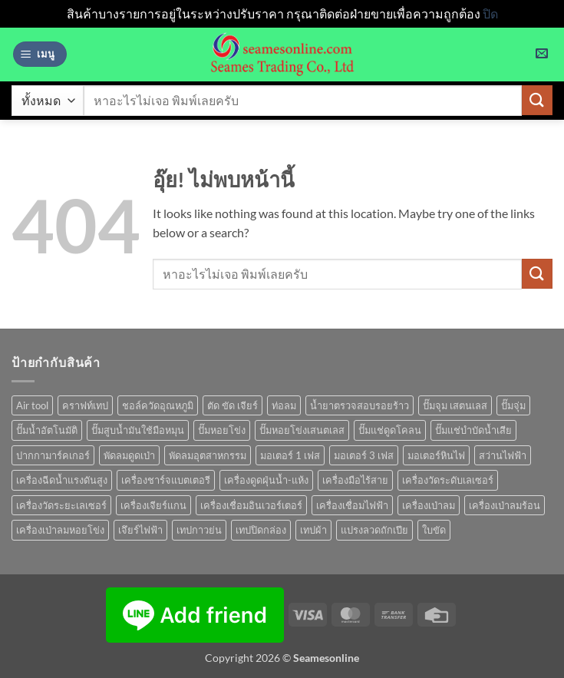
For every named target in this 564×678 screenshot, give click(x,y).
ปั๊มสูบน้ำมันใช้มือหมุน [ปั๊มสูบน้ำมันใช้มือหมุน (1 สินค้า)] (137, 430)
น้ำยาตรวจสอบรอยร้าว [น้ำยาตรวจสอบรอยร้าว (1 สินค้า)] (359, 405)
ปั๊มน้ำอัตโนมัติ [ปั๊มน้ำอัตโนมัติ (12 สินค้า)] (47, 430)
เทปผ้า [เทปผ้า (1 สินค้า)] (313, 530)
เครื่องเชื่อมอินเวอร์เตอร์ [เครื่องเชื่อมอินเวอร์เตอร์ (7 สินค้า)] (251, 505)
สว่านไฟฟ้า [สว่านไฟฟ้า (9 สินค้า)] (502, 455)
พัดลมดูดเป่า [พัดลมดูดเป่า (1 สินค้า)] (129, 455)
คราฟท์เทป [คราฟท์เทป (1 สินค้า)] (85, 405)
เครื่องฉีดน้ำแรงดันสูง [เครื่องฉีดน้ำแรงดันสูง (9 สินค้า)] (61, 480)
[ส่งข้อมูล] (537, 100)
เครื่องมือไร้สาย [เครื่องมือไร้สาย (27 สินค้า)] (355, 480)
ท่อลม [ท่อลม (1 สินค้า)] (284, 405)
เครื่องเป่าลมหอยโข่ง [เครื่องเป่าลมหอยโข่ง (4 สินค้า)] (60, 530)
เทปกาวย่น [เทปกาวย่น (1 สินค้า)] (199, 530)
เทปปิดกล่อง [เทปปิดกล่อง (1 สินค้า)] (261, 530)
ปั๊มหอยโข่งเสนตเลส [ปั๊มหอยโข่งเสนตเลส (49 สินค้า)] (302, 430)
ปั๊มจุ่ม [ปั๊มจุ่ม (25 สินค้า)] (513, 405)
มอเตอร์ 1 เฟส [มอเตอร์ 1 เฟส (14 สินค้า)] (290, 455)
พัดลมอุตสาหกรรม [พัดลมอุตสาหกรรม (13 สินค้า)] (207, 455)
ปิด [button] (490, 13)
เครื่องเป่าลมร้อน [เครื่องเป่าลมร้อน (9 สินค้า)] (504, 505)
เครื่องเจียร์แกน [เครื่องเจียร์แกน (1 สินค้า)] (153, 505)
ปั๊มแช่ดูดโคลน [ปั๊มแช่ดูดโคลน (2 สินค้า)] (389, 430)
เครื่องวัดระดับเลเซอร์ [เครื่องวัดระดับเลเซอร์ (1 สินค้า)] (447, 480)
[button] (40, 54)
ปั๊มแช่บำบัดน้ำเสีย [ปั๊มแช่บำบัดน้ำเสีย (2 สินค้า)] (473, 430)
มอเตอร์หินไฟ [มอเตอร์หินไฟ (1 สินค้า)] (436, 455)
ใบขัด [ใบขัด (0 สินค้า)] (434, 530)
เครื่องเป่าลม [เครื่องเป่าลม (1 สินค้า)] (428, 505)
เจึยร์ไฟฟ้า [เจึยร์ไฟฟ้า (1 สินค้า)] (140, 530)
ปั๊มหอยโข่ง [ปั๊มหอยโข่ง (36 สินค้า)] (222, 430)
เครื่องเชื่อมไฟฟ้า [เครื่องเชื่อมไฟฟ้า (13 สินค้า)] (352, 505)
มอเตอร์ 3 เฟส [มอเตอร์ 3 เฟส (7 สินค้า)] (364, 455)
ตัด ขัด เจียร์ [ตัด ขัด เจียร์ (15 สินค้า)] (232, 405)
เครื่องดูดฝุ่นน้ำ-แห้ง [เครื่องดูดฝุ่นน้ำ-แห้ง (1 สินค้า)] (266, 480)
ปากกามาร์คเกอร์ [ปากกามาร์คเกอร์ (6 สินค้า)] (53, 455)
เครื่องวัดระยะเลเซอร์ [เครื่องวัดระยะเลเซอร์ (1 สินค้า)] (61, 505)
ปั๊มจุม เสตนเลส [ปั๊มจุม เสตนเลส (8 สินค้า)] (455, 405)
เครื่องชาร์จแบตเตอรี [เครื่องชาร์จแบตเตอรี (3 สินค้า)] (165, 480)
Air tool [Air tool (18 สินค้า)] (32, 405)
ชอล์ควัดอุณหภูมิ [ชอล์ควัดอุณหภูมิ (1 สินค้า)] (157, 405)
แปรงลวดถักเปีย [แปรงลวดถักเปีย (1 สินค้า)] (374, 530)
